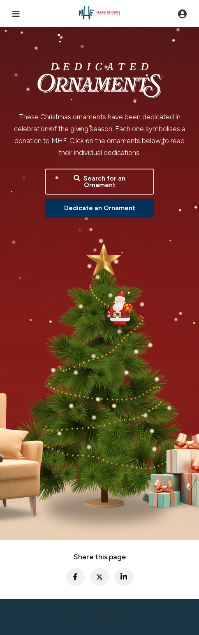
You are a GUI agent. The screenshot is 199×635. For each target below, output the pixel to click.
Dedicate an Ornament (99, 208)
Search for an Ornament (99, 181)
